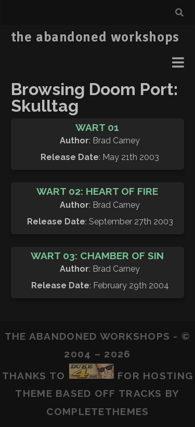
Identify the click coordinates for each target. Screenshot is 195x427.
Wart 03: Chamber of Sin (97, 255)
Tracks (140, 393)
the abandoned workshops (95, 37)
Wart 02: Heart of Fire (97, 191)
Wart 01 (97, 127)
